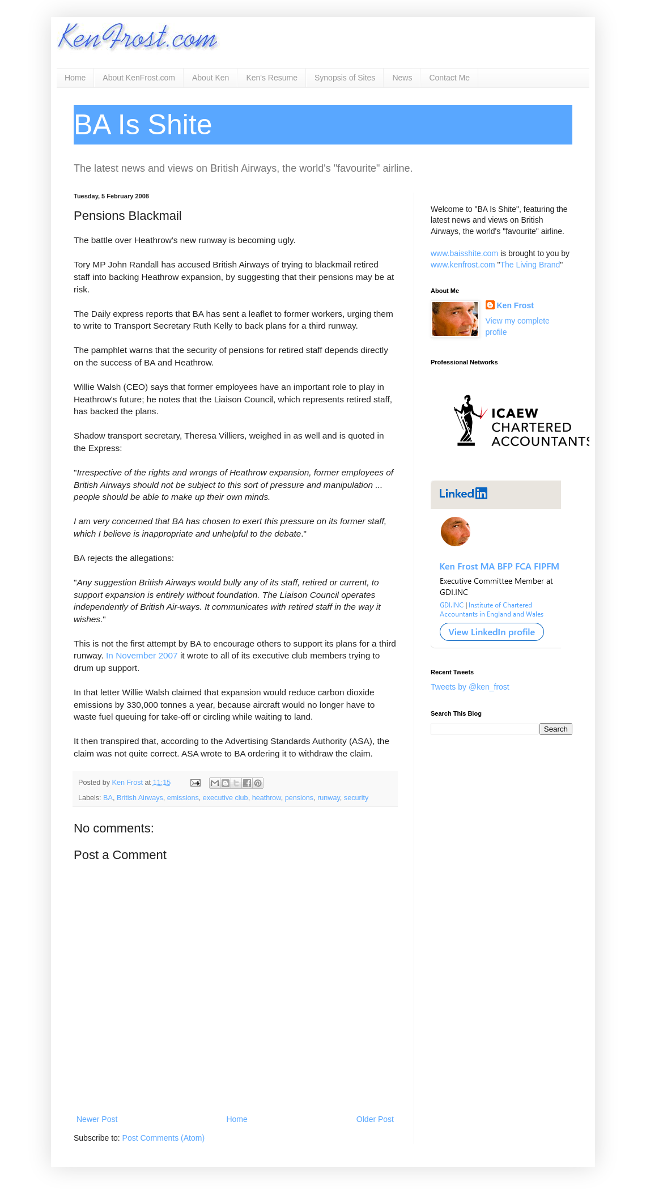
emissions (183, 798)
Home (75, 77)
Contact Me (449, 77)
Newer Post (96, 1119)
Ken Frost (515, 305)
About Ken (210, 77)
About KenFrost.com (139, 77)
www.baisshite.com (464, 253)
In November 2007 (142, 655)
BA (108, 798)
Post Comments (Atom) (163, 1137)
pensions (299, 798)
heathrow (266, 798)
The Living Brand (530, 264)
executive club (225, 798)
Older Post (375, 1119)
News (402, 77)
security (356, 798)
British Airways (140, 798)
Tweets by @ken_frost (470, 686)
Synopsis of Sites (344, 77)
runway (328, 798)
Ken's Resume (272, 77)
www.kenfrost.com (463, 264)
